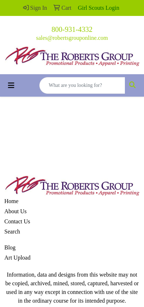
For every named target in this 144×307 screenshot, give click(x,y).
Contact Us (17, 221)
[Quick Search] (82, 85)
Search (12, 231)
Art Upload (17, 258)
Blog (10, 247)
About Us (15, 211)
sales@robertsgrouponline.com (72, 38)
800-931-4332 (72, 29)
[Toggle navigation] (11, 85)
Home (11, 201)
